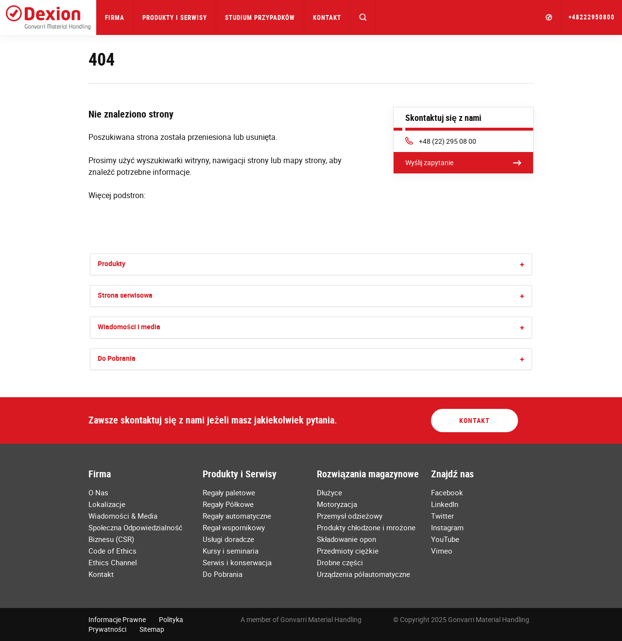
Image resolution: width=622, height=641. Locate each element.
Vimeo (441, 551)
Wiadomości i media (129, 326)
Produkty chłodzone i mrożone (366, 527)
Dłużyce (329, 492)
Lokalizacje (106, 504)
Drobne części (340, 562)
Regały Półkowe (228, 504)
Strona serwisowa (125, 295)
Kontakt (327, 17)
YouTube (445, 539)
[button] (363, 17)
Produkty (111, 263)
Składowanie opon (346, 539)
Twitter (442, 516)
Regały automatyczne (237, 516)
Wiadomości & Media (122, 516)
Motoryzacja (337, 504)
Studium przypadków (260, 17)
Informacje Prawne (117, 619)
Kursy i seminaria (231, 551)
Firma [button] (114, 17)
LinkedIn (444, 504)
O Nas (98, 492)
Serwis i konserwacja (237, 562)
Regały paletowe (229, 492)
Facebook (447, 492)
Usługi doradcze (228, 539)
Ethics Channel (112, 562)
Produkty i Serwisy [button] (174, 17)
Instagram (447, 527)
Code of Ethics (112, 551)
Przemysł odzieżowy (349, 516)
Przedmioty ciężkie (348, 551)
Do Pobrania (117, 358)
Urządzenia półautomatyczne (363, 574)
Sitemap (151, 629)
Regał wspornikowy (234, 527)
